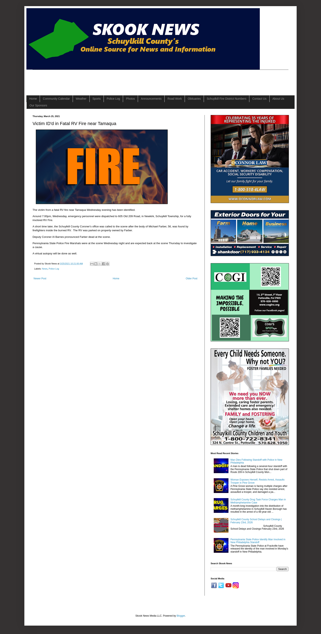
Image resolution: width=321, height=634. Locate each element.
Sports (97, 98)
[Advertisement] (107, 79)
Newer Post (40, 278)
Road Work (174, 98)
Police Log (113, 98)
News (44, 268)
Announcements (151, 98)
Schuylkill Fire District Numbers (226, 98)
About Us (278, 98)
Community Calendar (56, 98)
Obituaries (194, 98)
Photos (130, 98)
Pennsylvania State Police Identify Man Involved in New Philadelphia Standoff (258, 541)
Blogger (181, 615)
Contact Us (259, 98)
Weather (81, 98)
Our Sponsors (38, 105)
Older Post (191, 278)
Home (33, 98)
